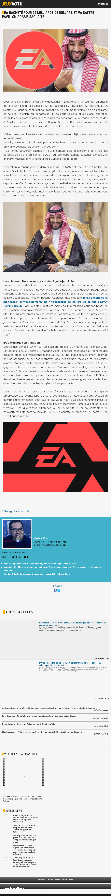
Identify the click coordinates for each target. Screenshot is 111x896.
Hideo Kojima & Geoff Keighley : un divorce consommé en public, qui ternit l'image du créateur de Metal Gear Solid (25, 862)
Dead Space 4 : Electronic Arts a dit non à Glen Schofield (28, 724)
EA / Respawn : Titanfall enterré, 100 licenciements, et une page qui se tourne (39, 716)
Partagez (57, 586)
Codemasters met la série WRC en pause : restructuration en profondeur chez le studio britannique (49, 708)
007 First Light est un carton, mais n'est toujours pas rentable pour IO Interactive (40, 563)
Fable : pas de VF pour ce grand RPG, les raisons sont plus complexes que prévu (24, 838)
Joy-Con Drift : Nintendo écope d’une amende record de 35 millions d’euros (37, 574)
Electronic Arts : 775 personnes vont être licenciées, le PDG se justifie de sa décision (42, 732)
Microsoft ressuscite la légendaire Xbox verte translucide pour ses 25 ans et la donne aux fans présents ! (24, 850)
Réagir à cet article (16, 511)
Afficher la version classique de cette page (55, 880)
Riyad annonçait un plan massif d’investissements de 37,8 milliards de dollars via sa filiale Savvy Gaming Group (55, 301)
